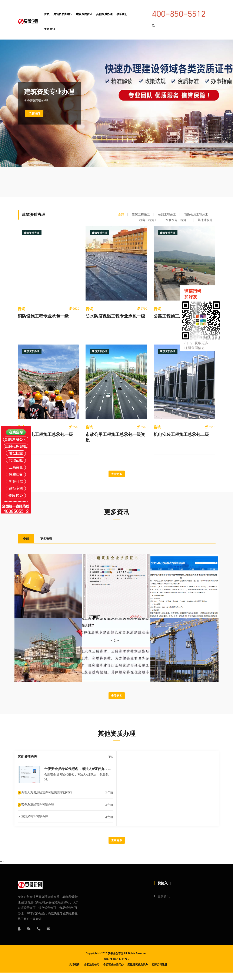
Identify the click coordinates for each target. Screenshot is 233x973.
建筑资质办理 (62, 14)
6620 (74, 308)
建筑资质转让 (84, 14)
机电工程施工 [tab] (148, 220)
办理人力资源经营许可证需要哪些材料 (45, 793)
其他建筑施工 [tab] (207, 220)
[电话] (38, 929)
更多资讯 (49, 29)
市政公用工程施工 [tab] (196, 214)
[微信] (28, 929)
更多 (110, 757)
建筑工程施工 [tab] (141, 214)
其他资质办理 (104, 14)
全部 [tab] (121, 214)
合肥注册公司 (91, 965)
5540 (74, 427)
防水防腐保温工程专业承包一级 (115, 316)
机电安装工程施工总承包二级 (181, 434)
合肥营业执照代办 (113, 965)
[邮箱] (48, 929)
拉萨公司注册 (159, 965)
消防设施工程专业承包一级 (43, 316)
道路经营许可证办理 (33, 817)
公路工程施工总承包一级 (177, 316)
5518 (210, 427)
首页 (47, 14)
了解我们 (35, 113)
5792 (142, 308)
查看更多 (117, 474)
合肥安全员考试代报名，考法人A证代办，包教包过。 (77, 769)
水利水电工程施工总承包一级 (45, 434)
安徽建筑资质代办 (137, 965)
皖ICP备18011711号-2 (116, 959)
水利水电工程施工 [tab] (177, 220)
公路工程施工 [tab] (167, 214)
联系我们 (121, 14)
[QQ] (19, 929)
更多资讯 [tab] (46, 539)
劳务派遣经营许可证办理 (36, 805)
